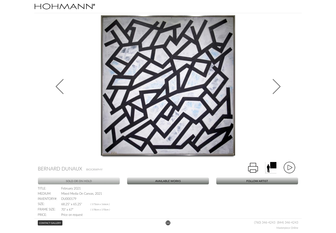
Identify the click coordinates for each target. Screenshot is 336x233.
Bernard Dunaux (60, 168)
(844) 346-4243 (287, 222)
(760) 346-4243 (264, 222)
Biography (94, 169)
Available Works (168, 181)
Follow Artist (257, 181)
